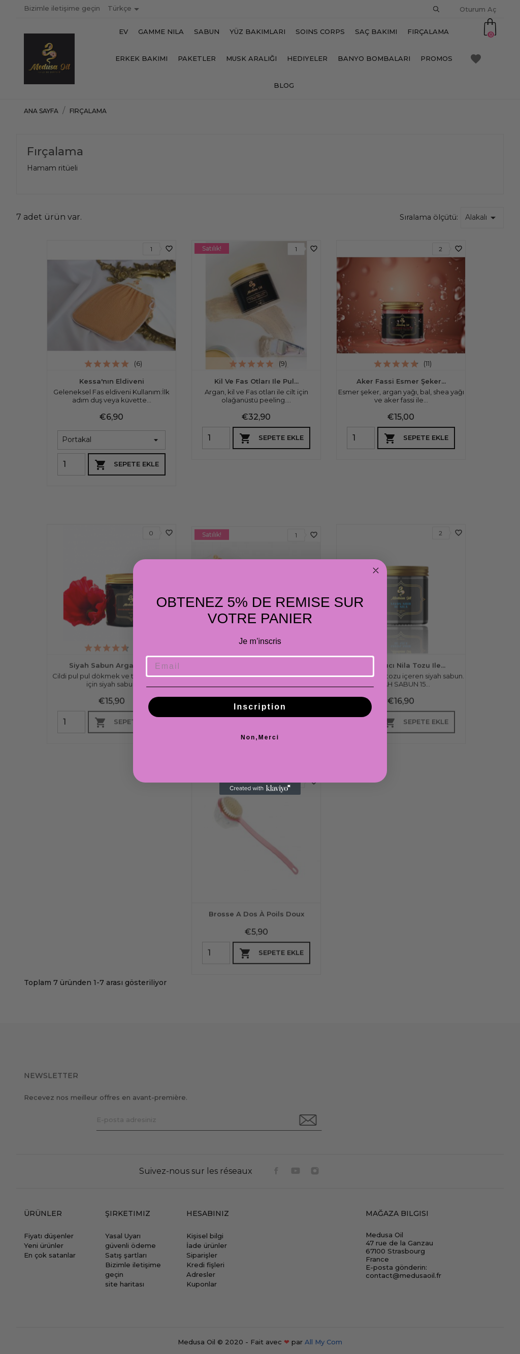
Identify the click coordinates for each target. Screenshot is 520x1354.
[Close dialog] (376, 570)
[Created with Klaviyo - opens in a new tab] (260, 789)
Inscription (260, 706)
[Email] (260, 666)
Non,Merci (260, 737)
